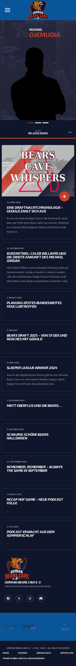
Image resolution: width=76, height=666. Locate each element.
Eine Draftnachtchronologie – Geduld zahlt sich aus (35, 209)
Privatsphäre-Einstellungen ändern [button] (23, 658)
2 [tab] (38, 122)
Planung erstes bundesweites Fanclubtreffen (34, 304)
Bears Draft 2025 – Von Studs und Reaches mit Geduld (37, 337)
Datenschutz (44, 653)
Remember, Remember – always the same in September (34, 469)
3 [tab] (45, 122)
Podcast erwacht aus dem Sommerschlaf (31, 533)
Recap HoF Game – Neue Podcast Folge (35, 501)
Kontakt (23, 653)
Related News (38, 132)
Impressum (66, 653)
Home (6, 653)
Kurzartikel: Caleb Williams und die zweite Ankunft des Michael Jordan (36, 257)
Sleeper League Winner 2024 (32, 367)
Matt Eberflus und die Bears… (34, 405)
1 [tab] (31, 122)
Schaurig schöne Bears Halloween (27, 436)
